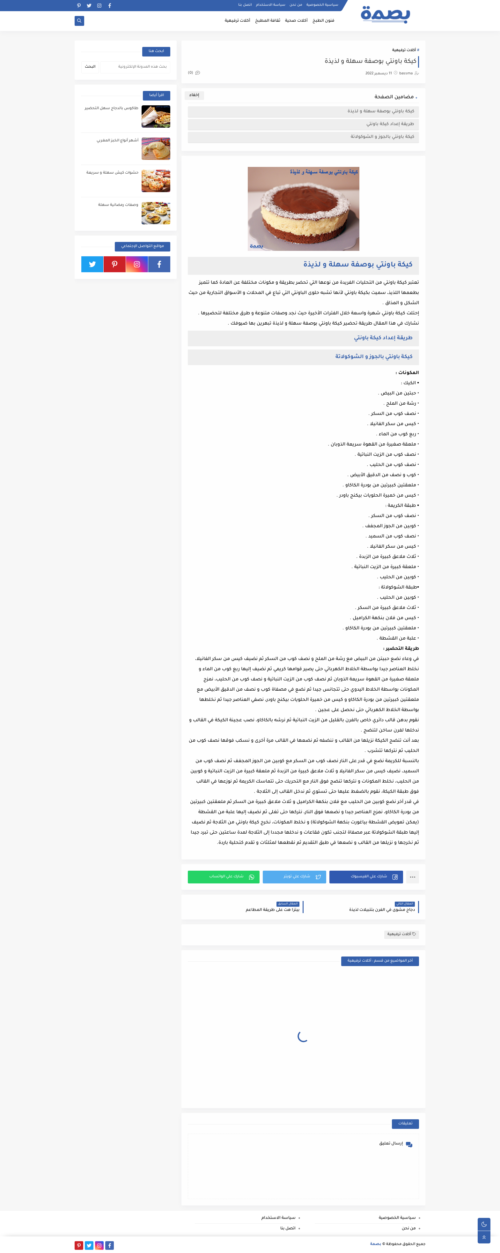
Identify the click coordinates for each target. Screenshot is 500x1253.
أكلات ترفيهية (237, 21)
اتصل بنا (245, 5)
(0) (194, 73)
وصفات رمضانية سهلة (118, 205)
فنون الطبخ (323, 21)
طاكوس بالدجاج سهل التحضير (111, 109)
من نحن (296, 5)
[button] (366, 877)
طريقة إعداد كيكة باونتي (389, 124)
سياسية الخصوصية (322, 5)
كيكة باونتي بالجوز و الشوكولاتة (381, 137)
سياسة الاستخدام (270, 5)
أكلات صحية (296, 21)
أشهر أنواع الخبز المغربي (117, 141)
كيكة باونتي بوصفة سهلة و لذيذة (380, 111)
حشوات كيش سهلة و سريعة (112, 173)
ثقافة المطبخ (267, 21)
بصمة (375, 1244)
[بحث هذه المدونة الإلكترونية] (135, 67)
